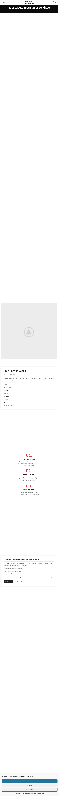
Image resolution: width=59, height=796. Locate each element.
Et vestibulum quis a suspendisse (22, 11)
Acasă (10, 11)
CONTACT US (19, 581)
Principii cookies (18, 793)
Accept (29, 781)
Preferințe (29, 789)
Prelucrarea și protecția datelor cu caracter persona (33, 793)
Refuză (29, 785)
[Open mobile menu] (3, 2)
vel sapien (9, 563)
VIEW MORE (8, 581)
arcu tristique (18, 577)
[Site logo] (29, 2)
